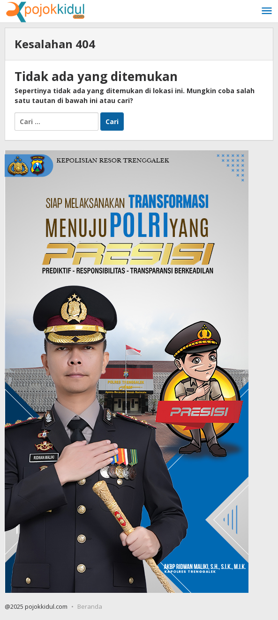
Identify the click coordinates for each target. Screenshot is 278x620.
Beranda (89, 606)
